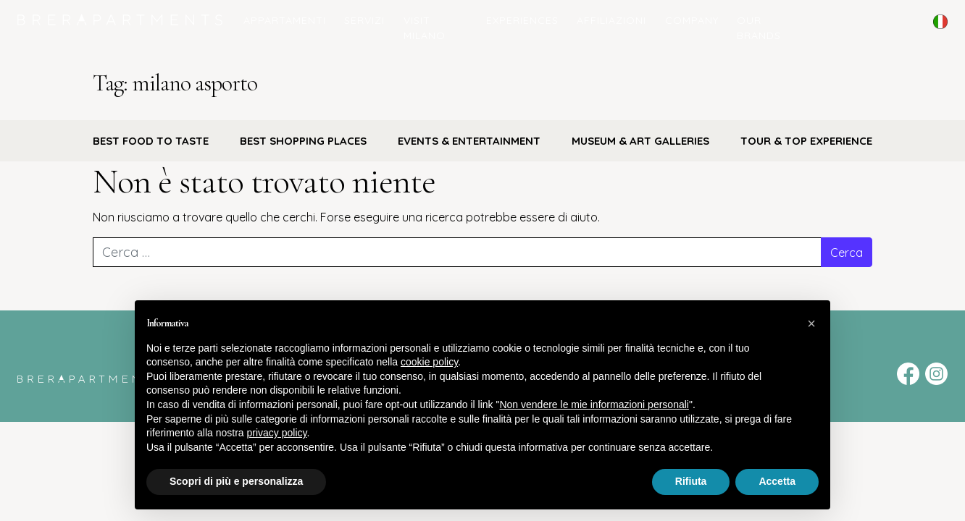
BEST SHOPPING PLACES (303, 141)
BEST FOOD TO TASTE (151, 141)
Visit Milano (425, 28)
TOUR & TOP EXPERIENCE (806, 141)
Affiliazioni (611, 20)
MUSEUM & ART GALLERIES (640, 141)
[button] (811, 323)
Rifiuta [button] (691, 481)
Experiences (522, 20)
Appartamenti (284, 20)
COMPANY (692, 20)
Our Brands (759, 28)
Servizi (364, 20)
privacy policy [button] (277, 433)
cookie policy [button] (429, 362)
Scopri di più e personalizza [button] (236, 481)
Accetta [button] (777, 481)
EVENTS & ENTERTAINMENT (469, 141)
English (940, 32)
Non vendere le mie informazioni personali (593, 404)
